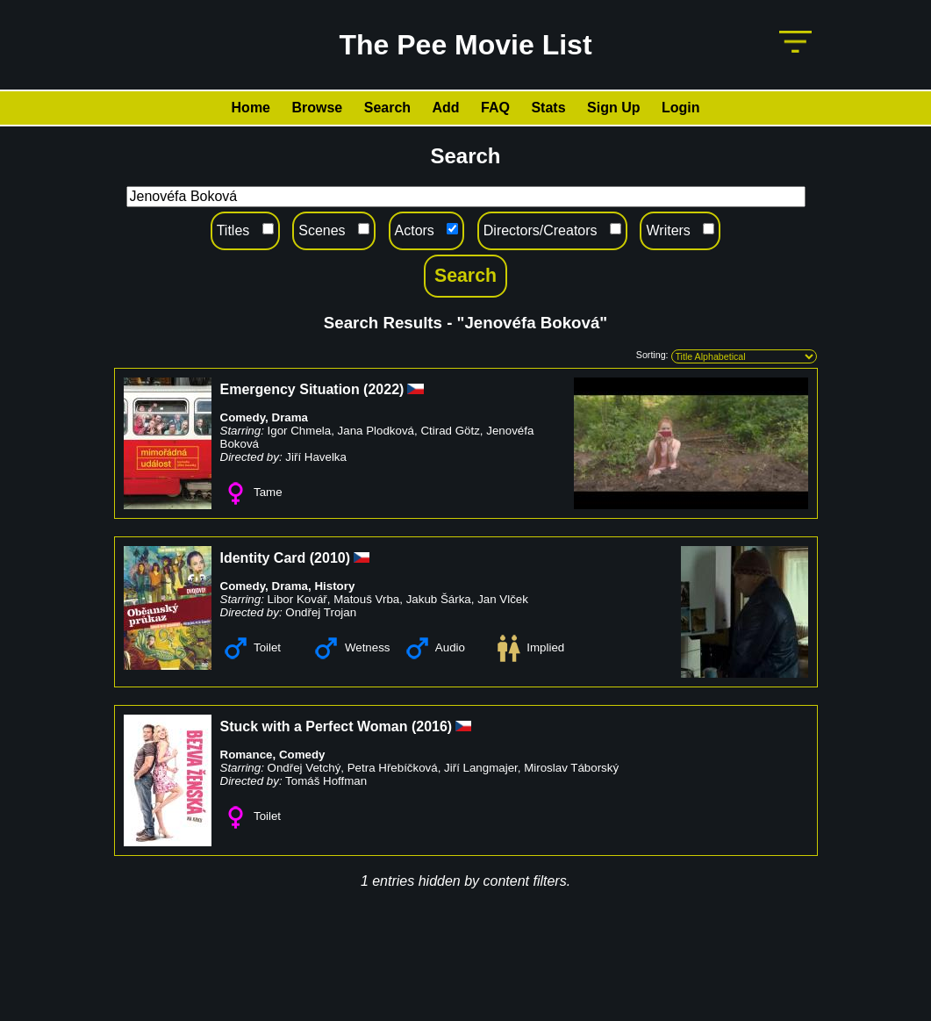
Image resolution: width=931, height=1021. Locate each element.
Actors (414, 230)
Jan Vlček (502, 599)
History (334, 586)
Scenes (321, 230)
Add (446, 107)
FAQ (495, 107)
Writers (668, 230)
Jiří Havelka (316, 457)
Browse (316, 107)
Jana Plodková (376, 430)
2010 (330, 557)
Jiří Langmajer (481, 767)
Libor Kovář (297, 599)
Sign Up (613, 107)
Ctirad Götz (449, 430)
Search (387, 107)
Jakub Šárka (438, 599)
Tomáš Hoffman (326, 780)
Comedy (243, 417)
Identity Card (263, 557)
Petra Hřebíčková (392, 767)
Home (251, 107)
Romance (246, 754)
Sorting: (652, 354)
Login (681, 107)
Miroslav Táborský (571, 767)
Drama (290, 417)
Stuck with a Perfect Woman (314, 726)
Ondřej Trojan (320, 612)
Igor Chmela (300, 430)
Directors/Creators (540, 230)
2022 (383, 389)
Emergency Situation (290, 389)
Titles (233, 230)
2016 (432, 726)
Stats (548, 107)
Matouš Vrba (366, 599)
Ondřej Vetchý (304, 767)
